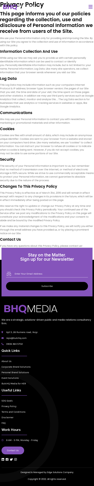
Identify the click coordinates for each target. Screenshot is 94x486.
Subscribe (47, 286)
